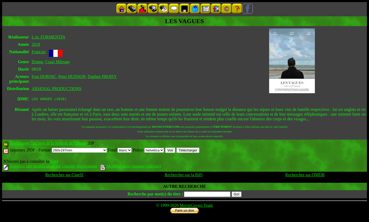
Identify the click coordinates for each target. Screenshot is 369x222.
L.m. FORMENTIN (48, 37)
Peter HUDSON (72, 76)
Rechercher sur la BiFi (184, 175)
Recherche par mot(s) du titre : (155, 195)
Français (39, 52)
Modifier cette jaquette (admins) (130, 167)
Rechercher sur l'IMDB (305, 175)
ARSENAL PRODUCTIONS (56, 88)
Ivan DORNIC (44, 76)
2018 (36, 44)
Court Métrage (57, 62)
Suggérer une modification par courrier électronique (50, 167)
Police (148, 151)
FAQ (54, 162)
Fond (120, 151)
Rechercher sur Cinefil (64, 175)
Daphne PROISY (102, 76)
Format (72, 151)
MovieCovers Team (196, 206)
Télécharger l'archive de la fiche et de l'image (48, 144)
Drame (37, 62)
